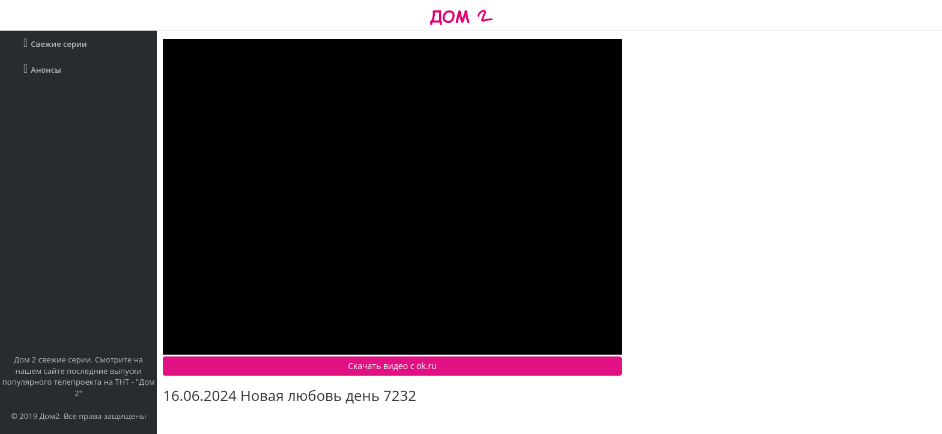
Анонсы (42, 69)
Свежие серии (55, 43)
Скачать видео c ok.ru (392, 365)
